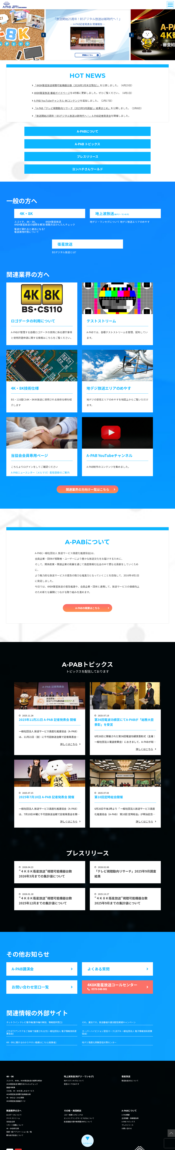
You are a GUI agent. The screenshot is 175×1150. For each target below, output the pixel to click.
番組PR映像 (10, 1066)
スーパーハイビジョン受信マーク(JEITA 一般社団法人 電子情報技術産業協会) (117, 1011)
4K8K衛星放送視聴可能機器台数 (18, 1073)
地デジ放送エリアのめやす (135, 200)
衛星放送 (65, 222)
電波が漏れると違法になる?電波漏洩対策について (29, 209)
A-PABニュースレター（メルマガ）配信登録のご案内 (40, 452)
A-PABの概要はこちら (87, 587)
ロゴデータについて (14, 1094)
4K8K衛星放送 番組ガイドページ (52, 93)
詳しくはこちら (68, 723)
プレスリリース (49, 145)
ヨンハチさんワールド (125, 145)
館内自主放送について (14, 1114)
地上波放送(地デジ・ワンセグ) (79, 1055)
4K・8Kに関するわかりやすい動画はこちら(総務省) (31, 1021)
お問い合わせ (127, 1107)
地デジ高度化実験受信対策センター (99, 1021)
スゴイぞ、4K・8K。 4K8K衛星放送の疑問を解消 (29, 201)
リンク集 (33, 1139)
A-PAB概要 (126, 1094)
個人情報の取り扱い (17, 1139)
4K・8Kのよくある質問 (15, 1077)
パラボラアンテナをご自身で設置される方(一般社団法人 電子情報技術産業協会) (41, 1011)
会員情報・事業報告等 (130, 1097)
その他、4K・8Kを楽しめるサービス (20, 1070)
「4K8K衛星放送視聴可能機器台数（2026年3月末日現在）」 (67, 85)
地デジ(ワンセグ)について (74, 1060)
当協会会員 (10, 1101)
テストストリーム (13, 1097)
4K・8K (26, 191)
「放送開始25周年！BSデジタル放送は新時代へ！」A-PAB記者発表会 (72, 116)
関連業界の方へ (13, 1089)
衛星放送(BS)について (130, 1060)
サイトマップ (57, 1139)
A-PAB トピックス (125, 131)
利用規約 (44, 1139)
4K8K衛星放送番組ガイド (16, 1080)
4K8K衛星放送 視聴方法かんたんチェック (60, 201)
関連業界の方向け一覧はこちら (87, 468)
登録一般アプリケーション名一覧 (19, 1111)
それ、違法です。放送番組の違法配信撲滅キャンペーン (109, 1001)
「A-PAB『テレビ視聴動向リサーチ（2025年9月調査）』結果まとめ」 (72, 108)
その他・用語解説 (72, 1089)
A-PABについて (49, 131)
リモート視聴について (14, 1104)
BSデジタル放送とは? (64, 231)
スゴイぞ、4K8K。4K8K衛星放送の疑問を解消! (24, 1060)
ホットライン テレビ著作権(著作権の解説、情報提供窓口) (34, 1001)
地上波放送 (112, 191)
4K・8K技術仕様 (12, 1107)
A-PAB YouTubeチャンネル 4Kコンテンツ (57, 100)
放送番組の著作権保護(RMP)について (78, 1101)
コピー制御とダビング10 (73, 1094)
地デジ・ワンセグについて (104, 200)
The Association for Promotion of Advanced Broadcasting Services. (132, 1139)
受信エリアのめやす (71, 1063)
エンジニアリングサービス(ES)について (79, 1097)
